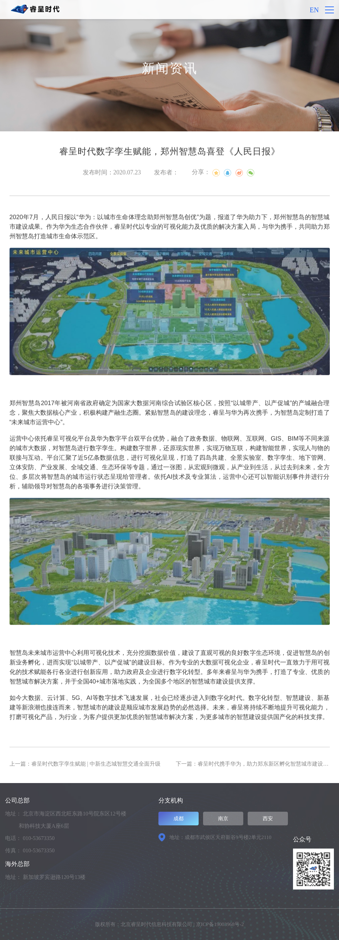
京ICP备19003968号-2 (220, 924)
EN (314, 10)
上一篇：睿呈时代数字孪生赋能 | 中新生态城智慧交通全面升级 (85, 764)
